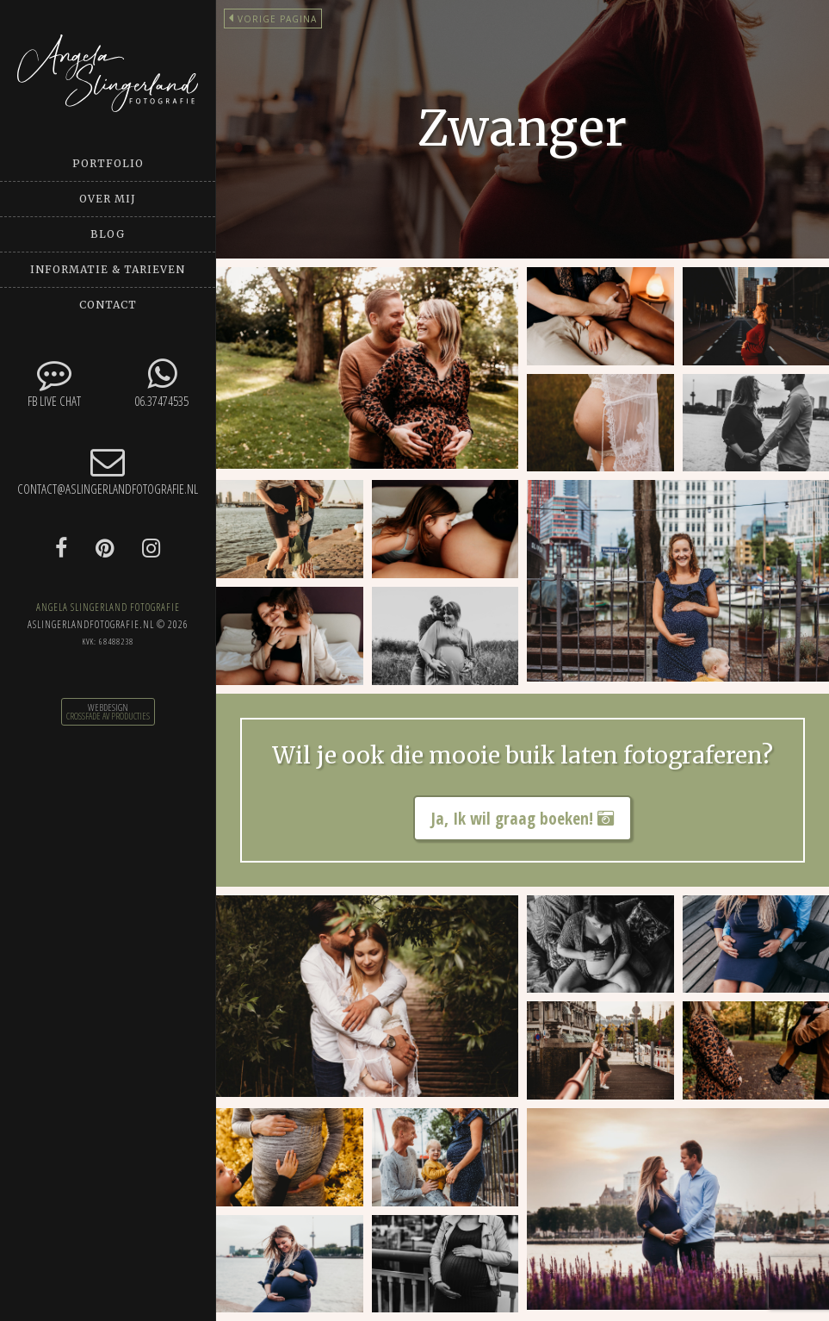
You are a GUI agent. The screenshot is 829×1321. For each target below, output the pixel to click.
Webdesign (108, 707)
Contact (108, 304)
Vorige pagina (273, 19)
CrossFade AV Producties (108, 716)
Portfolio (108, 163)
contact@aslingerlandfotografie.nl (107, 471)
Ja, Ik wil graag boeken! (522, 818)
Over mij (107, 198)
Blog (107, 233)
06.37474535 (161, 383)
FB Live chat (54, 383)
